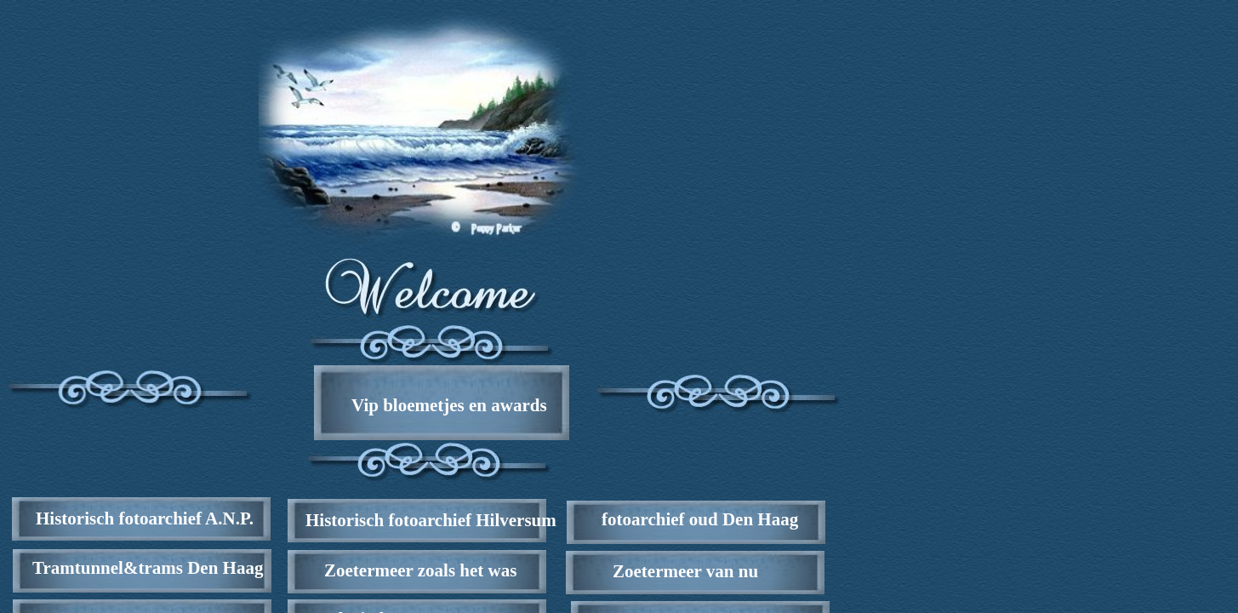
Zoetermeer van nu (685, 571)
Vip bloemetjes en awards (449, 405)
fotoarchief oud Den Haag (700, 519)
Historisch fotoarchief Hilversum (430, 520)
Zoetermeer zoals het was (420, 570)
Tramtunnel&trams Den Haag (147, 568)
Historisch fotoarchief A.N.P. (145, 518)
